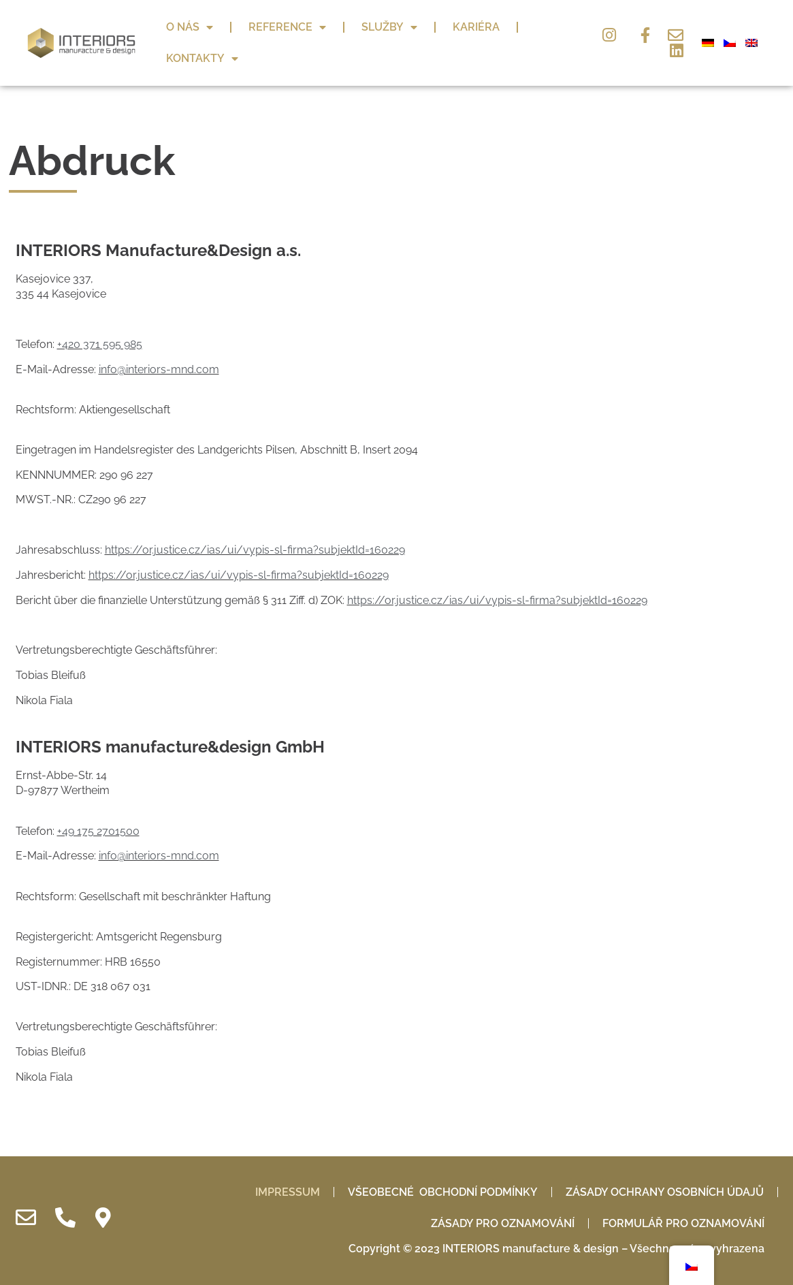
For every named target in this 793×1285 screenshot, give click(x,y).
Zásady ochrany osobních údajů (665, 1192)
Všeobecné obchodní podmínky (443, 1192)
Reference (287, 27)
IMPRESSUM (287, 1192)
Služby (389, 27)
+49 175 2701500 (98, 831)
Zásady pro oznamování (502, 1223)
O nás (189, 27)
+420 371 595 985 (99, 344)
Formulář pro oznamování (683, 1223)
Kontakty (202, 58)
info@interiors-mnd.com (159, 369)
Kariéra (476, 26)
